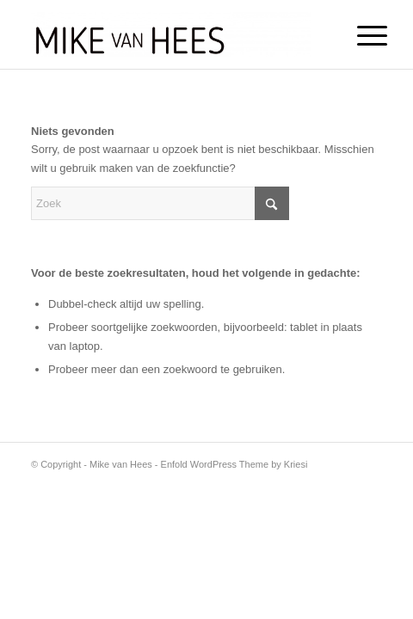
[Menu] (359, 36)
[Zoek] (160, 203)
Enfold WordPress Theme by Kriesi (234, 464)
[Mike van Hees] (171, 34)
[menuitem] (359, 36)
